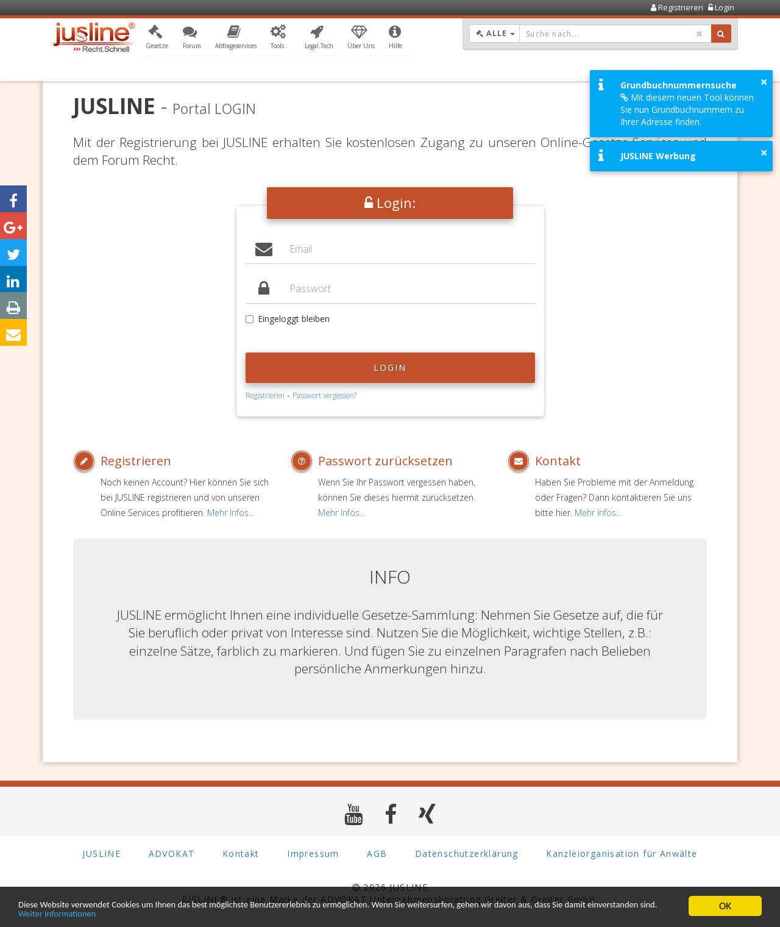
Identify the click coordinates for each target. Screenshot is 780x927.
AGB (377, 853)
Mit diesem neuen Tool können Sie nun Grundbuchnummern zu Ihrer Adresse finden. (687, 109)
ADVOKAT (172, 853)
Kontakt (558, 461)
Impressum (313, 853)
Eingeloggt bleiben (288, 318)
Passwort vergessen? (324, 395)
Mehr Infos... (230, 512)
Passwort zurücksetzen (385, 461)
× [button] (763, 82)
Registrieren (265, 395)
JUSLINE (101, 853)
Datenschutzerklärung (467, 853)
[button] (157, 38)
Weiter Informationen (175, 913)
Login (390, 367)
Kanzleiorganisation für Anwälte (621, 853)
